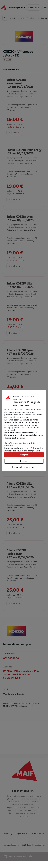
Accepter (24, 455)
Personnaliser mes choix (24, 467)
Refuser (24, 461)
